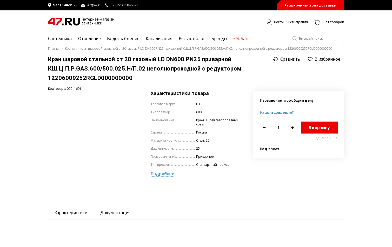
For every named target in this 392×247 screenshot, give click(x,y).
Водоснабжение (123, 38)
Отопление (89, 38)
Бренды (219, 38)
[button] (62, 5)
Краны (70, 48)
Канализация (159, 38)
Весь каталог (192, 38)
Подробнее (163, 173)
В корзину (319, 127)
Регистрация (298, 22)
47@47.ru (91, 5)
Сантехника (60, 38)
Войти (279, 22)
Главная (54, 48)
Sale (242, 38)
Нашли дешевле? (277, 112)
